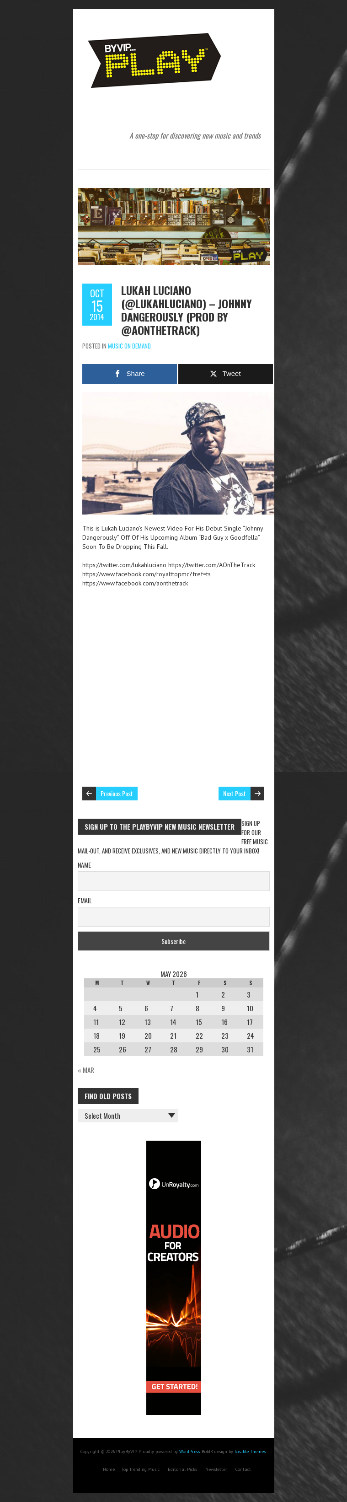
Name (84, 864)
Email (85, 900)
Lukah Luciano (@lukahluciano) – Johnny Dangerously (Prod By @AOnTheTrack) (186, 310)
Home (109, 1469)
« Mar (86, 1070)
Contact (243, 1469)
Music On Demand (129, 345)
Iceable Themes (250, 1451)
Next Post (234, 793)
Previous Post (117, 793)
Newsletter (216, 1469)
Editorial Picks (182, 1469)
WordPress (189, 1451)
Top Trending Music (141, 1469)
